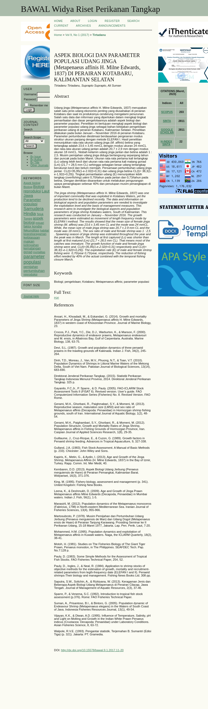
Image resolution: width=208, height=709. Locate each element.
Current (61, 25)
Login (92, 21)
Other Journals (39, 165)
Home (58, 21)
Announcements (112, 25)
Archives (83, 25)
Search (133, 21)
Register (112, 21)
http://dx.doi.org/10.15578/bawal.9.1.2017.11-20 (92, 650)
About (75, 21)
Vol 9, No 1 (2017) (77, 34)
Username (30, 94)
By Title (34, 162)
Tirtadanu (99, 34)
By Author (36, 159)
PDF (56, 297)
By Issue (35, 156)
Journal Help (31, 296)
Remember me (39, 105)
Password (30, 99)
